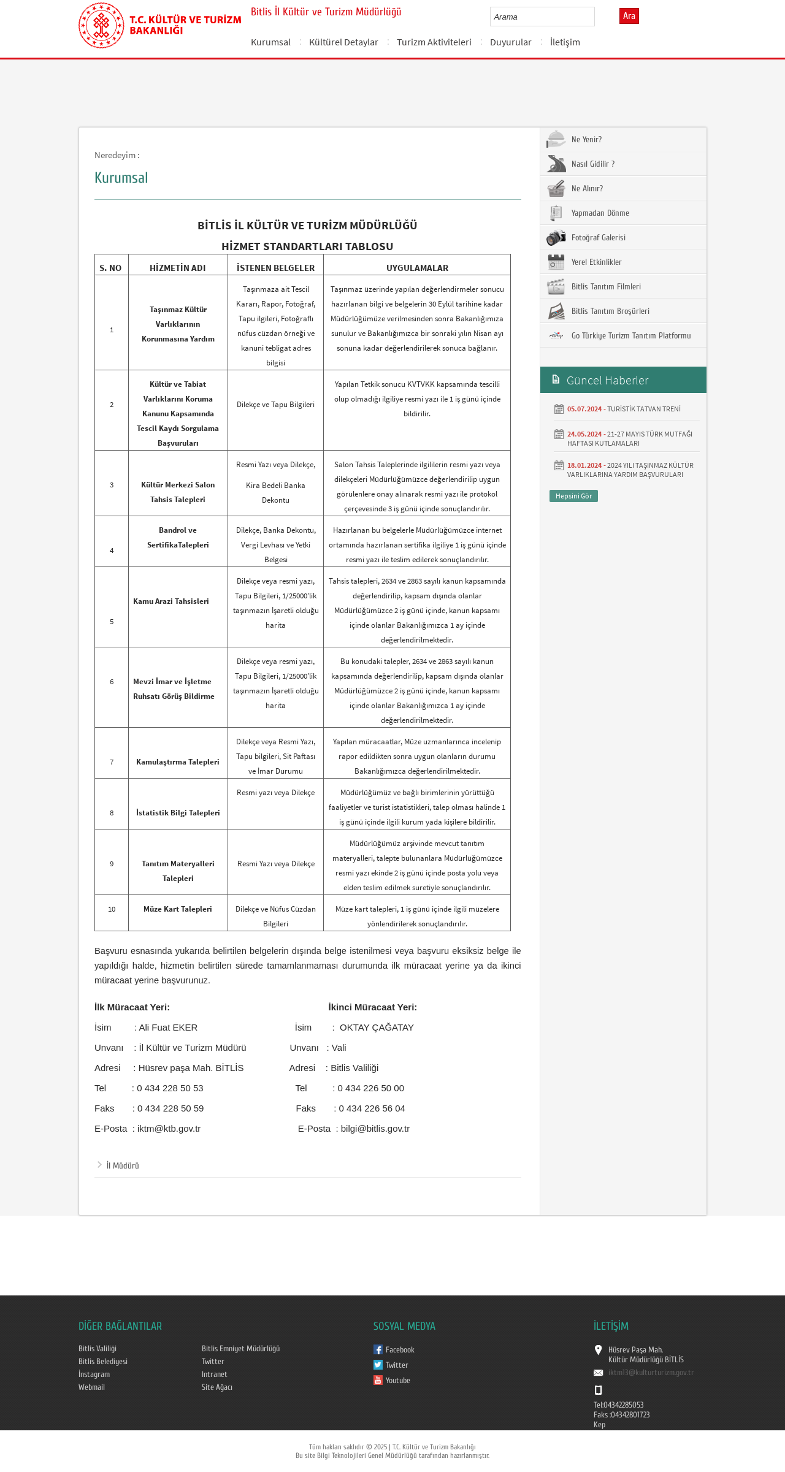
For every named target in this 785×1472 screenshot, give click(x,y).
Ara (629, 15)
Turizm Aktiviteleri (434, 42)
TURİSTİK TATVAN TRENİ (644, 408)
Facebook (400, 1350)
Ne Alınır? (574, 188)
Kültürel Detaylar (343, 42)
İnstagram (94, 1374)
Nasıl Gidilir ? (580, 163)
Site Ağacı (217, 1387)
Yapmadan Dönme (587, 212)
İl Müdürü (118, 1166)
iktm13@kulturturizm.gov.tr (651, 1373)
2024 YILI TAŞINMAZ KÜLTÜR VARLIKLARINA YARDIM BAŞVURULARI (630, 469)
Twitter (213, 1362)
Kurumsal (271, 42)
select (598, 16)
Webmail (91, 1387)
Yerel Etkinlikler (584, 261)
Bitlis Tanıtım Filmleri (593, 286)
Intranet (215, 1374)
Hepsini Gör (574, 495)
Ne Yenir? (574, 139)
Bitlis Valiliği (97, 1349)
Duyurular (511, 42)
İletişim (565, 42)
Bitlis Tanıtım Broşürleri (597, 310)
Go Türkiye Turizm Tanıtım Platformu (618, 335)
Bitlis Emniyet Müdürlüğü (241, 1349)
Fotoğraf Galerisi (586, 237)
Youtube (398, 1381)
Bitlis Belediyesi (103, 1362)
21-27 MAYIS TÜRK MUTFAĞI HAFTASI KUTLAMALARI (629, 438)
